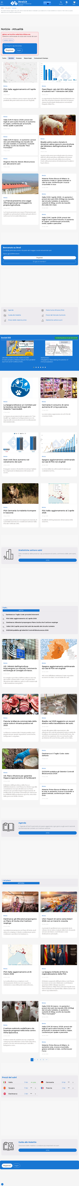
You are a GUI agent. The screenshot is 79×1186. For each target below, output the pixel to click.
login (19, 50)
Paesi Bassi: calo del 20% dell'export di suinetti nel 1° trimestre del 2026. (58, 90)
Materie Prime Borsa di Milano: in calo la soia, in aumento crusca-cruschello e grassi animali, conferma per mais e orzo (58, 792)
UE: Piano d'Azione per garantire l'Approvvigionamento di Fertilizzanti (19, 777)
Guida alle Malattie (14, 315)
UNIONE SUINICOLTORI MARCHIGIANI (15, 358)
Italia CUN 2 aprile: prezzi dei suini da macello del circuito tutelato (30, 626)
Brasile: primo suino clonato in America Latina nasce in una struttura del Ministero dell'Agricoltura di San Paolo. (57, 145)
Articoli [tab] (21, 883)
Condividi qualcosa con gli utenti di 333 (66, 338)
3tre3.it (22, 2)
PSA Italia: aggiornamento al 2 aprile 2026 (58, 512)
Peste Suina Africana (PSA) (55, 310)
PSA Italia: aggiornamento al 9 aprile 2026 (19, 90)
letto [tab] (21, 610)
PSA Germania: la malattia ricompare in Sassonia (19, 512)
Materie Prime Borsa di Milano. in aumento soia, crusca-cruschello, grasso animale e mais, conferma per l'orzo (57, 1048)
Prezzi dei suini (9, 1077)
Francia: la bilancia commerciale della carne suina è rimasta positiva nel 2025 (20, 723)
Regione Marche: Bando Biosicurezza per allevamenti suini (19, 163)
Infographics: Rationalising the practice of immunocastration (54, 361)
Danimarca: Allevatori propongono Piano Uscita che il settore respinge (32, 622)
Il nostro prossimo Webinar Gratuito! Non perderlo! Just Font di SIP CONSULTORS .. (18, 361)
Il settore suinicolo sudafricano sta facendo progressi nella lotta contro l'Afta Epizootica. (19, 1030)
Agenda (10, 310)
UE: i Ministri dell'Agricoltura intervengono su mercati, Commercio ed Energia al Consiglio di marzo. (20, 668)
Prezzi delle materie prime (17, 320)
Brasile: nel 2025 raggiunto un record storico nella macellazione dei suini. (58, 722)
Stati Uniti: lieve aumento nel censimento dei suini (16, 461)
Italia (10, 1082)
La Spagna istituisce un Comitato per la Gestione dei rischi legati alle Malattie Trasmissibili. (19, 407)
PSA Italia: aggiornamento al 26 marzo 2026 (17, 973)
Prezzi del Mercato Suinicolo (55, 315)
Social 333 (6, 338)
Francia (49, 1088)
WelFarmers (45, 358)
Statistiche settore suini (54, 320)
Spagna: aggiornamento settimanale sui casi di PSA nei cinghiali (58, 461)
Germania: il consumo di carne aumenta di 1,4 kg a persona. (55, 406)
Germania (50, 1082)
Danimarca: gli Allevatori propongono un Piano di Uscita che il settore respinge (20, 921)
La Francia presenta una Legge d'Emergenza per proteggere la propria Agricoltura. (17, 203)
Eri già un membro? (39, 261)
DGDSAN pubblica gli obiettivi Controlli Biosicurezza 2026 (27, 630)
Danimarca (12, 1094)
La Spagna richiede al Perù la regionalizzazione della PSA (55, 973)
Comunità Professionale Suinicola (24, 4)
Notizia (5, 86)
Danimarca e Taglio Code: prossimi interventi (22, 614)
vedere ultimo (8, 40)
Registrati (9, 50)
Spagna (11, 1088)
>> (46, 1060)
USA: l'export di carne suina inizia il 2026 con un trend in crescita (57, 920)
